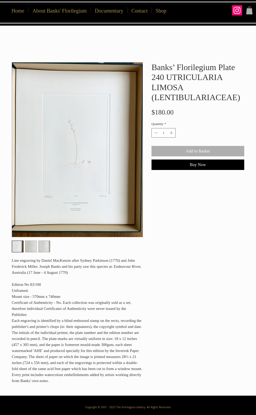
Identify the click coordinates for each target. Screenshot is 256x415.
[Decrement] (155, 132)
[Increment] (172, 132)
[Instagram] (237, 10)
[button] (161, 10)
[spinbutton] (164, 132)
